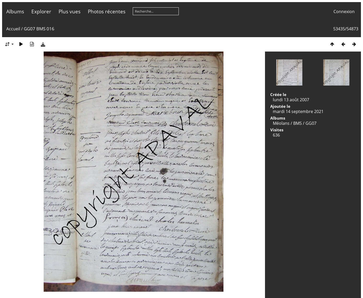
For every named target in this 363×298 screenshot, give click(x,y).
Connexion (344, 11)
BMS (297, 123)
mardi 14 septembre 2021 (298, 111)
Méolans (281, 123)
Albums (15, 11)
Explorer (41, 11)
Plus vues (69, 11)
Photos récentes (106, 11)
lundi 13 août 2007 (291, 100)
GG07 (311, 123)
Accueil (13, 29)
